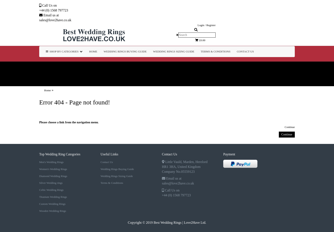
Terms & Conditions (112, 182)
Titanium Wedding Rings (288, 67)
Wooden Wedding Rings (79, 80)
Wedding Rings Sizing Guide (117, 176)
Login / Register (207, 25)
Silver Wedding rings (193, 67)
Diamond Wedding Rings (144, 67)
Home (93, 51)
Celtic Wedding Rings (239, 67)
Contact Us (245, 51)
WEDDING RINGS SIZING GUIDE (173, 51)
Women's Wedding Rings (93, 67)
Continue (290, 127)
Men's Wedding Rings (44, 67)
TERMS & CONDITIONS (215, 51)
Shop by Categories (64, 51)
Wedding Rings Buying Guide (117, 169)
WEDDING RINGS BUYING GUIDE (125, 51)
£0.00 (200, 40)
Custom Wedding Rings (30, 80)
